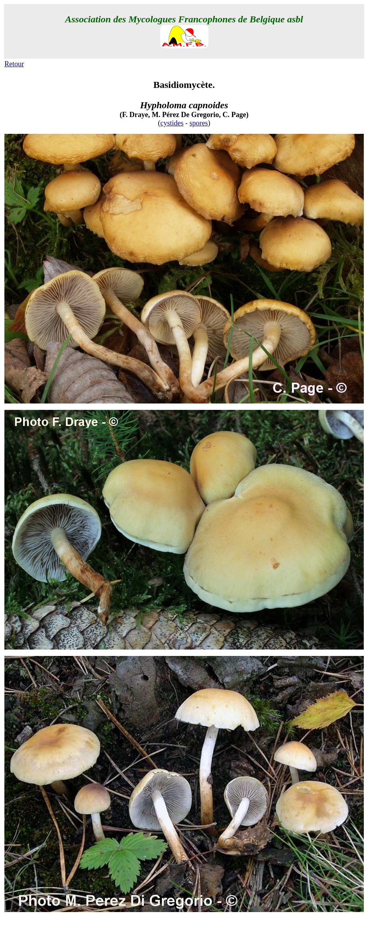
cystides (172, 123)
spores (199, 123)
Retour (14, 64)
